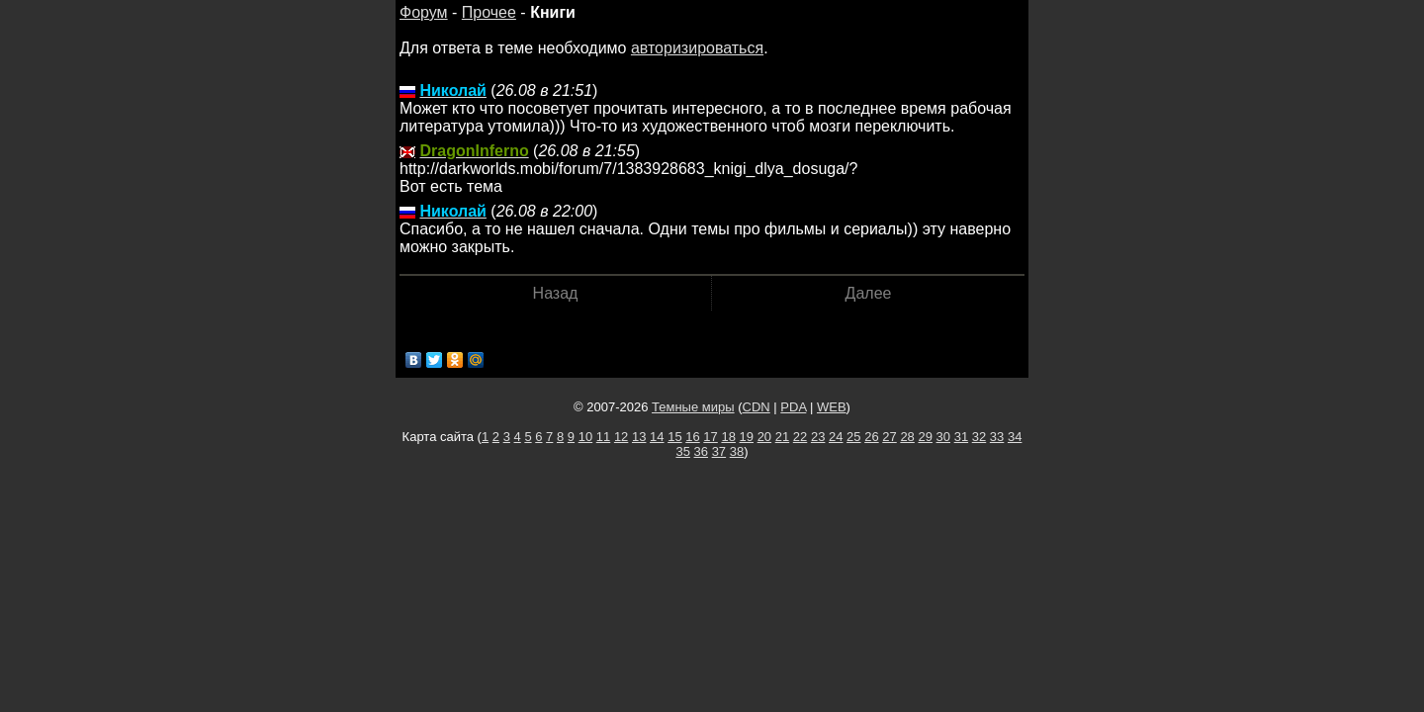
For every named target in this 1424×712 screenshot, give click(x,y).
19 (747, 436)
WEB (831, 407)
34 (1015, 436)
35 (682, 451)
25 (853, 436)
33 (997, 436)
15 (674, 436)
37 (719, 451)
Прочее (489, 12)
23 (818, 436)
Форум (424, 12)
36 (701, 451)
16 (692, 436)
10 (585, 436)
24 (836, 436)
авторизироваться (697, 48)
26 (871, 436)
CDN (756, 407)
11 (603, 436)
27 (889, 436)
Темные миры (693, 407)
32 (979, 436)
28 (907, 436)
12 (621, 436)
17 (710, 436)
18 (728, 436)
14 (657, 436)
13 (639, 436)
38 (737, 451)
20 (764, 436)
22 (800, 436)
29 (925, 436)
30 (943, 436)
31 (961, 436)
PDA (793, 407)
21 (782, 436)
